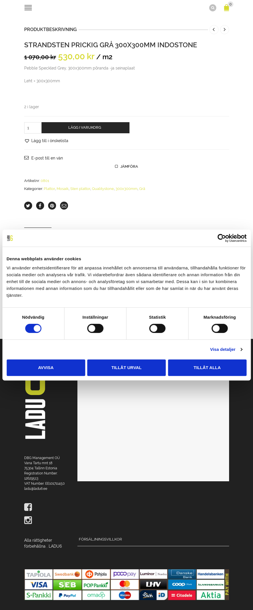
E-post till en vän (47, 158)
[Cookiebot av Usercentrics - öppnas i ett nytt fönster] (221, 238)
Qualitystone (103, 189)
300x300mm (126, 189)
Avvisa (46, 367)
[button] (46, 141)
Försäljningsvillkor (100, 539)
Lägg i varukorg (84, 127)
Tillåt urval (126, 367)
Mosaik (63, 189)
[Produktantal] (33, 128)
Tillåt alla (207, 367)
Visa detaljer (222, 349)
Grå (142, 189)
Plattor (49, 189)
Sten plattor (80, 189)
